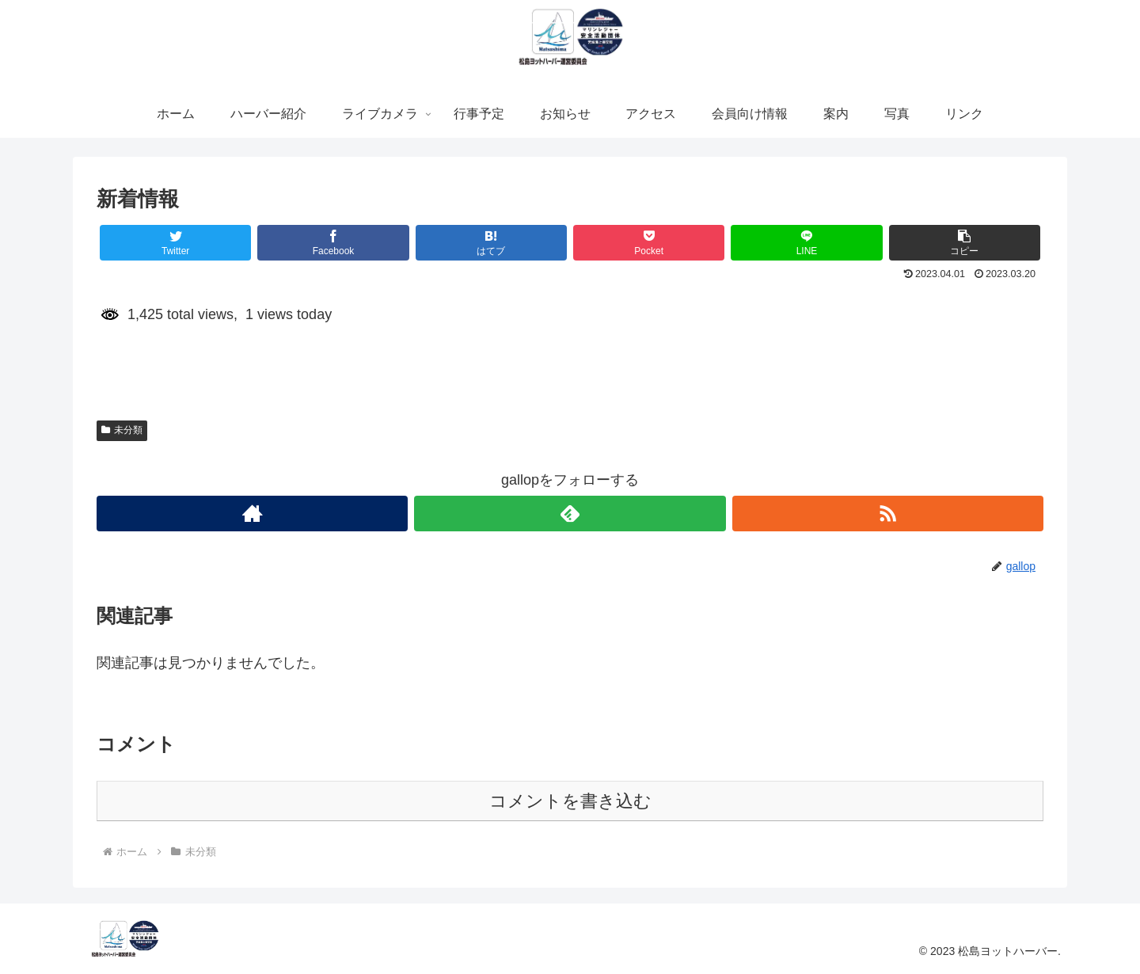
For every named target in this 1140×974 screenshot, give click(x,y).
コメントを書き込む (570, 801)
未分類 (121, 430)
